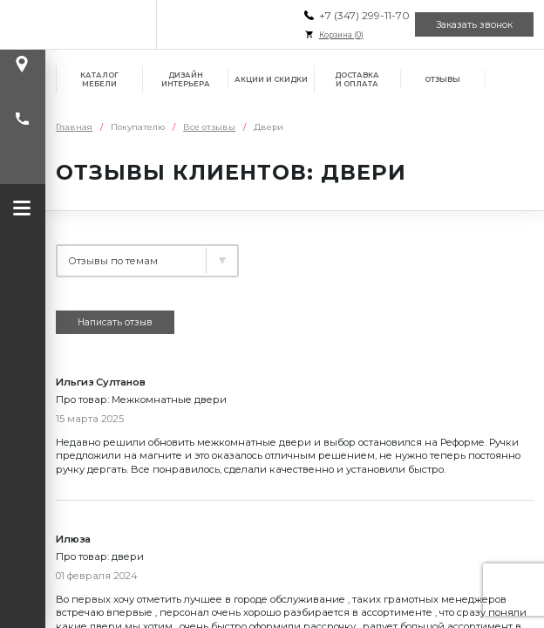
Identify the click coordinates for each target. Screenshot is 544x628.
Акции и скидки (271, 79)
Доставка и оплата (357, 79)
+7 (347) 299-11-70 (363, 15)
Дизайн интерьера (185, 79)
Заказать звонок (474, 25)
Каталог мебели (99, 79)
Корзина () (340, 35)
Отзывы (442, 79)
